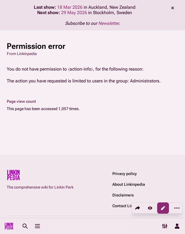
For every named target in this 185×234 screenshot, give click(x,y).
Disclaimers (123, 195)
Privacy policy (124, 173)
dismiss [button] (172, 8)
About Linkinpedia (128, 184)
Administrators (144, 81)
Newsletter (108, 23)
